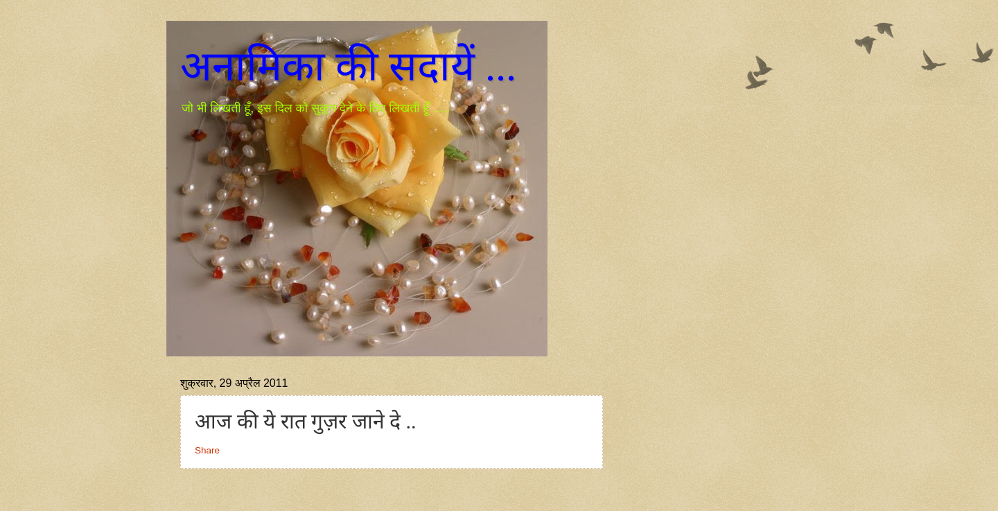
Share (207, 450)
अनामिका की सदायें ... (348, 66)
